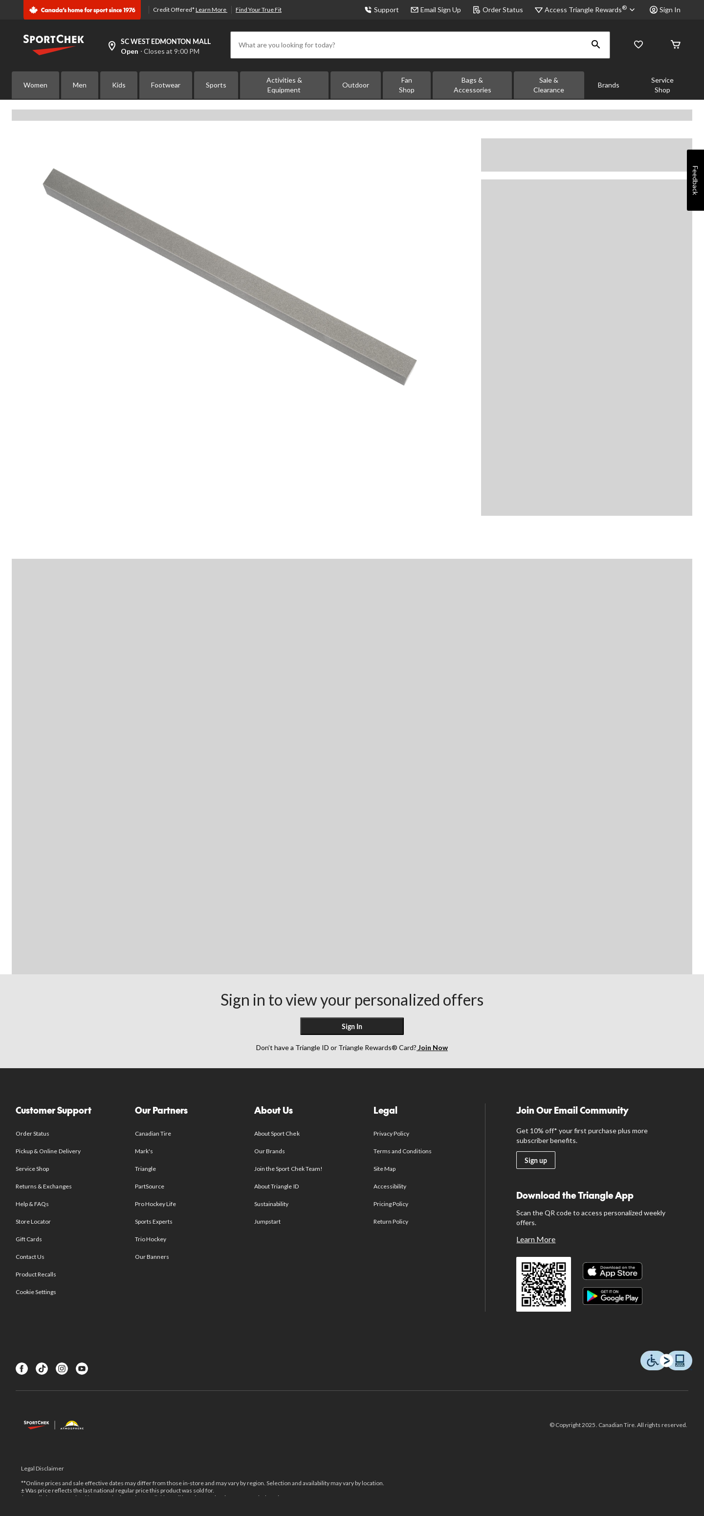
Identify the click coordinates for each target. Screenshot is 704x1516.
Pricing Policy (391, 1204)
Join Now (432, 1047)
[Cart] (676, 45)
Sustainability (271, 1204)
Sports (216, 85)
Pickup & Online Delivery (48, 1151)
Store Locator (33, 1221)
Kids (119, 85)
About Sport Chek (277, 1133)
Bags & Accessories (472, 85)
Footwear (165, 85)
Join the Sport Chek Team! (288, 1168)
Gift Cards (29, 1239)
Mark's (144, 1151)
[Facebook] (22, 1368)
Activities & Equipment (284, 85)
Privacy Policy (392, 1133)
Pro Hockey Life (155, 1204)
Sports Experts (154, 1221)
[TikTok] (42, 1368)
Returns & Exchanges (44, 1186)
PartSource (149, 1186)
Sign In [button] (665, 9)
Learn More (211, 9)
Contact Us (30, 1256)
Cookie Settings (36, 1292)
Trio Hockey (150, 1239)
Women (35, 85)
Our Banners (152, 1256)
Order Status (498, 9)
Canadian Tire (153, 1133)
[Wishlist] (638, 45)
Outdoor (355, 85)
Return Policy (391, 1221)
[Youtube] (82, 1368)
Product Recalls (36, 1274)
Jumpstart (267, 1221)
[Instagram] (62, 1368)
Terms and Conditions (403, 1151)
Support (381, 9)
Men (80, 85)
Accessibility (390, 1186)
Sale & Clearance (548, 85)
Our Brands (269, 1151)
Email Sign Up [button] (436, 9)
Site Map (385, 1168)
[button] (596, 45)
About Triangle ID (276, 1186)
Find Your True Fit (259, 9)
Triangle (145, 1168)
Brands (608, 85)
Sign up (536, 1160)
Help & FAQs (32, 1204)
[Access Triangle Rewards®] (591, 10)
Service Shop (662, 85)
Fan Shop (407, 85)
